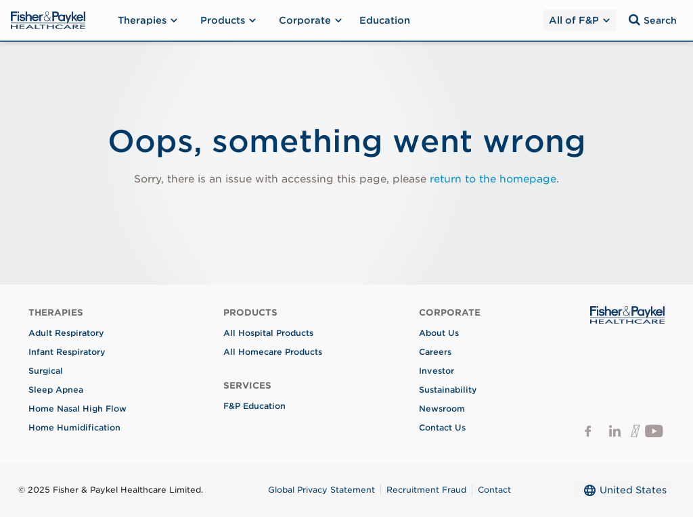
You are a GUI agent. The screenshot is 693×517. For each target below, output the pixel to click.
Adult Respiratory (66, 333)
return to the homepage (493, 179)
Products (228, 20)
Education (384, 20)
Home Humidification (74, 427)
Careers (435, 352)
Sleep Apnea (55, 390)
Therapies (148, 20)
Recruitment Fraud (426, 490)
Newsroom (442, 408)
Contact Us (442, 427)
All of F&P (579, 20)
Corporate (311, 20)
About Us (439, 333)
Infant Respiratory (67, 352)
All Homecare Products (272, 352)
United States (625, 490)
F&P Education (254, 406)
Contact (494, 490)
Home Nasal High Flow (77, 408)
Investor (436, 371)
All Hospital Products (268, 333)
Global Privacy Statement (321, 490)
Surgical (45, 371)
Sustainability (448, 390)
